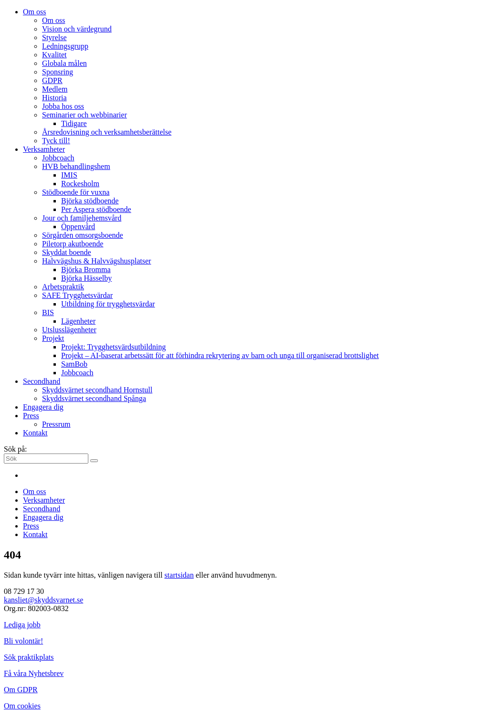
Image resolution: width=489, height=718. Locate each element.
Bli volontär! (23, 641)
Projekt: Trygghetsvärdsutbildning (113, 347)
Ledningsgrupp (65, 46)
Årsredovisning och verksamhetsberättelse (106, 132)
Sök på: (15, 449)
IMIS (69, 175)
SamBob (74, 364)
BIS (48, 312)
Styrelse (54, 37)
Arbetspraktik (63, 287)
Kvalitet (54, 55)
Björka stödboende (89, 201)
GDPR (52, 80)
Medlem (54, 89)
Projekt (53, 338)
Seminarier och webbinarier (84, 115)
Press (31, 416)
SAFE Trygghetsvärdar (77, 295)
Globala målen (64, 63)
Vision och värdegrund (77, 29)
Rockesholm (80, 184)
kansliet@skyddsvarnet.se (43, 600)
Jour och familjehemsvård (81, 218)
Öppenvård (78, 226)
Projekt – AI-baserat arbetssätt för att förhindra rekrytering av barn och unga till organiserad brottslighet (220, 355)
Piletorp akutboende (72, 244)
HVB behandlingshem (76, 166)
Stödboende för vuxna (75, 192)
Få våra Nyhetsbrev (34, 673)
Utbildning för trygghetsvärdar (108, 304)
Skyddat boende (66, 252)
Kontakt (35, 433)
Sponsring (57, 72)
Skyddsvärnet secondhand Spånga (94, 398)
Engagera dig (43, 407)
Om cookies (22, 706)
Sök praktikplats (28, 657)
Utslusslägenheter (69, 330)
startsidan (178, 575)
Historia (54, 98)
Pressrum (56, 424)
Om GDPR (21, 690)
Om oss (34, 12)
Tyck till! (56, 141)
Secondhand (41, 381)
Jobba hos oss (63, 106)
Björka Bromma (86, 269)
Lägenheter (78, 321)
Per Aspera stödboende (96, 209)
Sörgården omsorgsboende (82, 235)
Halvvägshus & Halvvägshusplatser (96, 261)
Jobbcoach (58, 158)
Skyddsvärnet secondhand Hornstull (97, 390)
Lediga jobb (22, 625)
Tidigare (74, 123)
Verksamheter (44, 149)
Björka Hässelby (86, 278)
